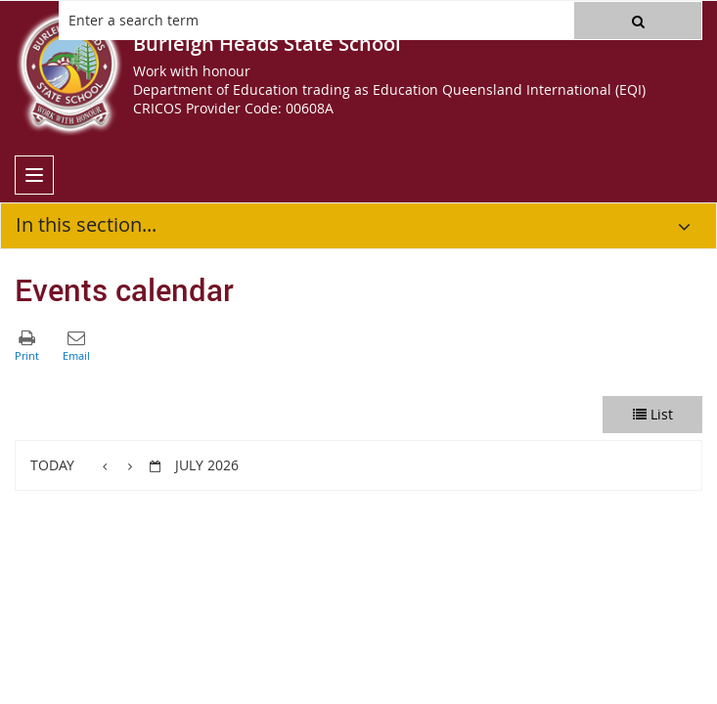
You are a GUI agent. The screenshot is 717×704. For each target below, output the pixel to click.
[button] (637, 20)
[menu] (34, 175)
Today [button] (52, 465)
